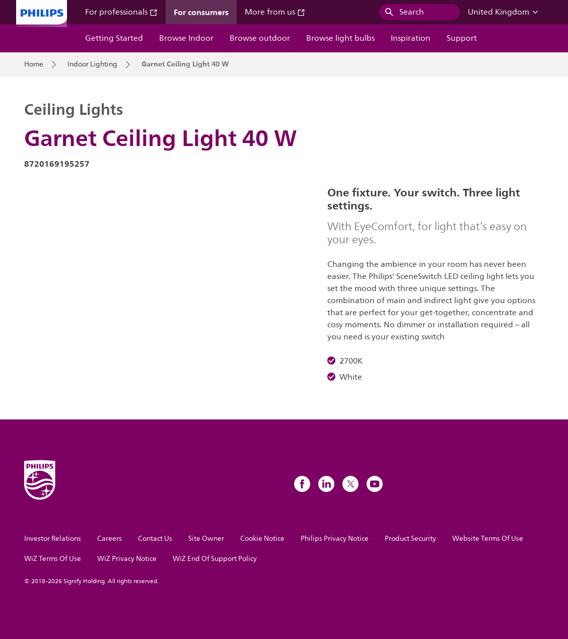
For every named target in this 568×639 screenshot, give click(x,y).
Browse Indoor (186, 38)
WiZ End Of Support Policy (215, 558)
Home (33, 64)
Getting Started (114, 38)
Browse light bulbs (340, 38)
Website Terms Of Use (487, 538)
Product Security (410, 538)
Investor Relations (52, 538)
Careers (109, 538)
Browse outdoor (260, 38)
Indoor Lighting (92, 64)
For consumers (201, 12)
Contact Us (155, 538)
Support (462, 38)
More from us (275, 12)
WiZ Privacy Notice (127, 558)
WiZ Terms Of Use (52, 558)
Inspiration (411, 38)
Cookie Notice (262, 538)
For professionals (121, 12)
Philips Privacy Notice (335, 538)
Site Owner (206, 538)
